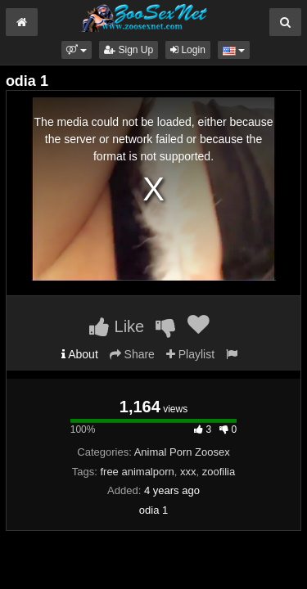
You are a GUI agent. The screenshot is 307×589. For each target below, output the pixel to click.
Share (132, 354)
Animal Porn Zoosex (182, 452)
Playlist (190, 354)
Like (116, 326)
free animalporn (137, 471)
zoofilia (218, 471)
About (79, 354)
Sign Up (128, 50)
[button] (76, 50)
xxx (188, 471)
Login (187, 50)
